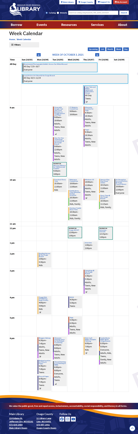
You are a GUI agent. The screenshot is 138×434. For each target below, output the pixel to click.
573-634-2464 (16, 424)
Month (110, 49)
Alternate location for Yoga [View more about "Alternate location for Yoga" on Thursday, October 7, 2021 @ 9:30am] (89, 109)
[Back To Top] (132, 428)
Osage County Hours (46, 428)
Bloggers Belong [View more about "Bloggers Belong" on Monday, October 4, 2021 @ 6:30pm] (44, 338)
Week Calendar (24, 39)
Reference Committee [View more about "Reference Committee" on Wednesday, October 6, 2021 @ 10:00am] (74, 180)
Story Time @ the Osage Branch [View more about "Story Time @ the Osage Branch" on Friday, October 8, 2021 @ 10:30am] (105, 197)
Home (12, 39)
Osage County (87, 2)
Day (126, 49)
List (102, 49)
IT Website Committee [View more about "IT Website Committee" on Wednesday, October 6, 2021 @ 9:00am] (74, 108)
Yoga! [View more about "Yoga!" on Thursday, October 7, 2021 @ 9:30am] (87, 129)
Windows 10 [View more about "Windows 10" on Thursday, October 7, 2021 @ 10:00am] (89, 179)
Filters (17, 44)
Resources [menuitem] (69, 24)
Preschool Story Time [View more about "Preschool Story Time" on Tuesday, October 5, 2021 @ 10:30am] (60, 180)
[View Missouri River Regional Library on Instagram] (67, 419)
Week (118, 49)
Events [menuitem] (42, 24)
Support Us (104, 2)
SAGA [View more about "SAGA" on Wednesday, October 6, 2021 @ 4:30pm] (72, 297)
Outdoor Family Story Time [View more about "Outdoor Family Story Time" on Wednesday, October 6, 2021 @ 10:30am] (75, 208)
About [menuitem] (122, 24)
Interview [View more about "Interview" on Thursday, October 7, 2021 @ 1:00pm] (88, 242)
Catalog (52, 13)
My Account (121, 2)
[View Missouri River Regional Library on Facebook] (62, 419)
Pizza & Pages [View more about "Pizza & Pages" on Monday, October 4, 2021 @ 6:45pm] (44, 376)
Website (63, 13)
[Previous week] (39, 54)
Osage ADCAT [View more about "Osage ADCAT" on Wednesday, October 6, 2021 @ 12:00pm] (74, 230)
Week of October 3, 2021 (68, 54)
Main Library (68, 2)
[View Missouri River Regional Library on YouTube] (73, 419)
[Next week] (97, 54)
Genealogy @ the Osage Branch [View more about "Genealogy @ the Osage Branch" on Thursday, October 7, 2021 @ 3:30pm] (89, 272)
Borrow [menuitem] (16, 24)
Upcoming (93, 49)
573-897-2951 (43, 424)
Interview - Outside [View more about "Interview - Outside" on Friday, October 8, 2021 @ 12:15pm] (103, 230)
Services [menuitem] (97, 24)
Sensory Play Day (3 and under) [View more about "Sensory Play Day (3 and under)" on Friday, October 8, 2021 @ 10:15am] (104, 181)
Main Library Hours (18, 428)
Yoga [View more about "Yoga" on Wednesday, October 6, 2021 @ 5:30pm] (71, 317)
